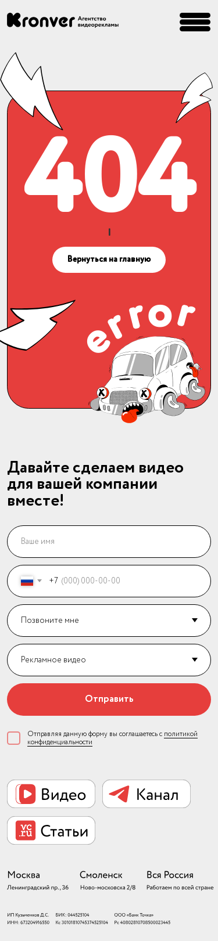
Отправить (109, 699)
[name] (109, 541)
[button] (195, 22)
